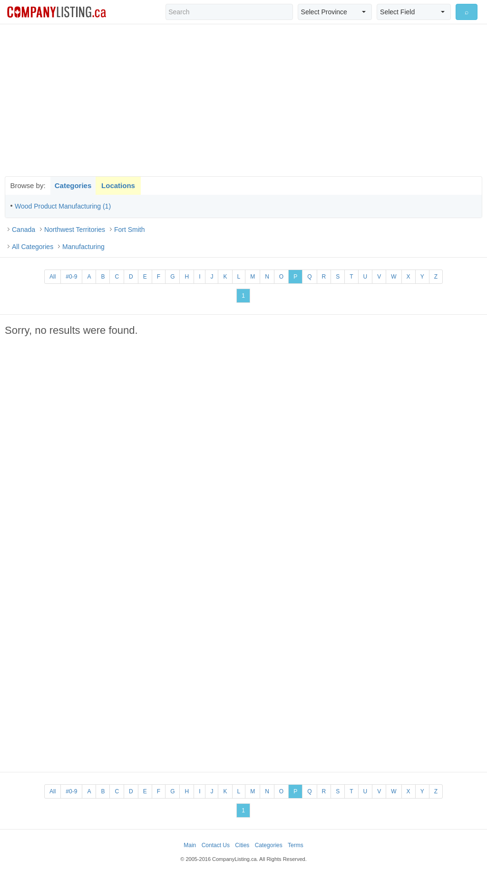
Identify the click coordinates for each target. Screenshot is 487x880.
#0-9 (71, 276)
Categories (73, 185)
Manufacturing (83, 246)
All (52, 276)
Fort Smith (129, 229)
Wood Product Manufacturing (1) (63, 206)
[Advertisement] (243, 100)
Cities (242, 845)
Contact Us (216, 845)
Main (190, 845)
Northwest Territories (74, 229)
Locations (118, 185)
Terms (295, 845)
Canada (23, 229)
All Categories (32, 246)
